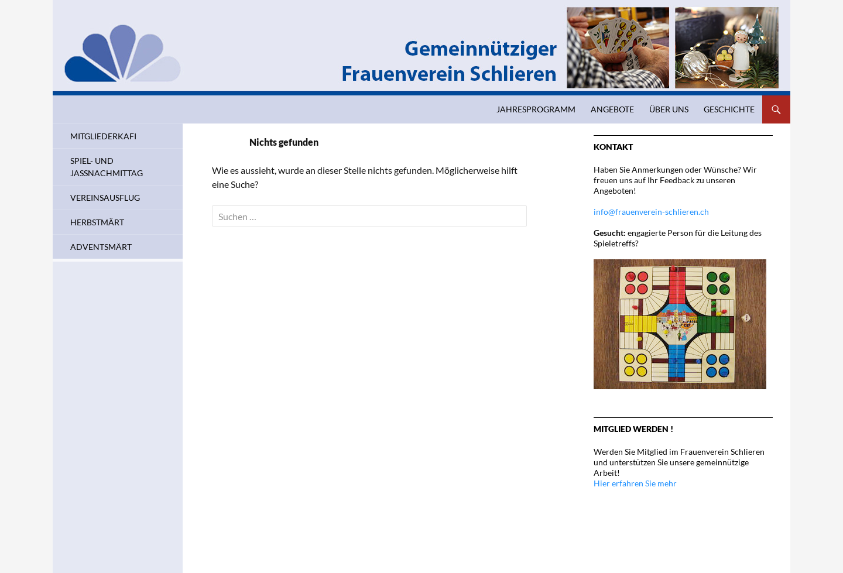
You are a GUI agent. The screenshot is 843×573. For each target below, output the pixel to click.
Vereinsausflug (105, 198)
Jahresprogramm (535, 109)
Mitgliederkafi (103, 136)
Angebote (612, 109)
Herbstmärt (97, 222)
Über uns (668, 109)
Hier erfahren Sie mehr (635, 483)
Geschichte (729, 109)
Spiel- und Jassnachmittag (106, 167)
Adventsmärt (101, 247)
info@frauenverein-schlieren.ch (651, 212)
